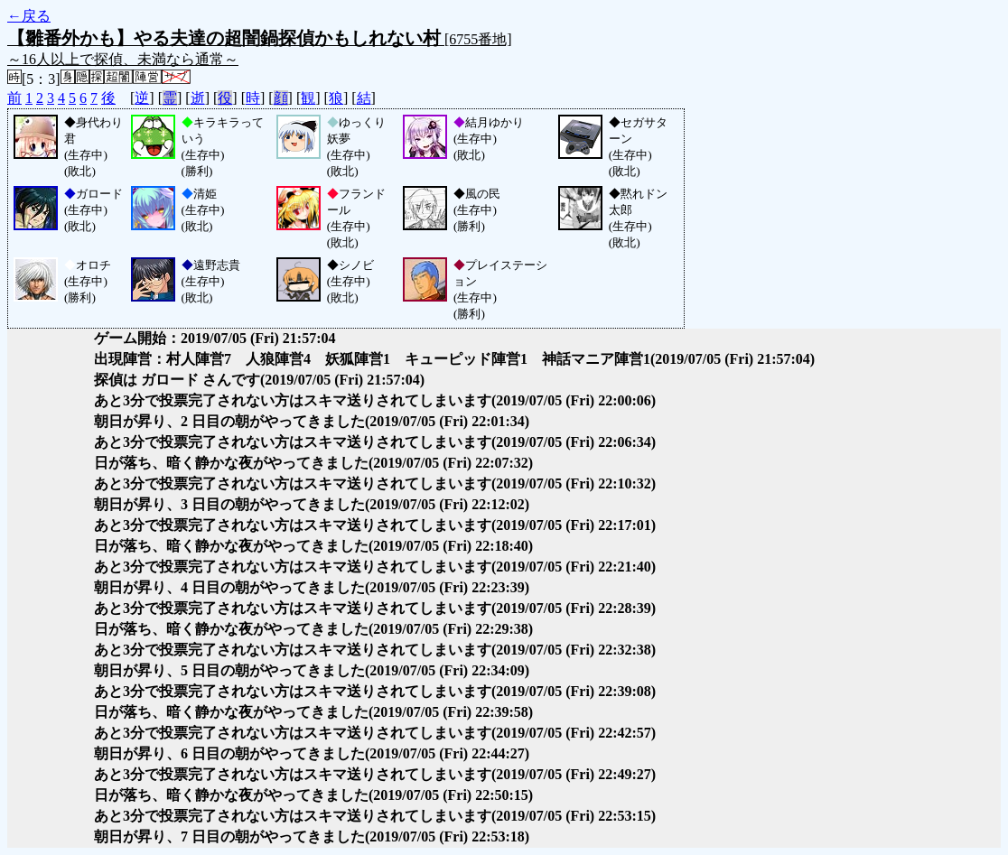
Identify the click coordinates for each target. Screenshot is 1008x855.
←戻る (29, 15)
